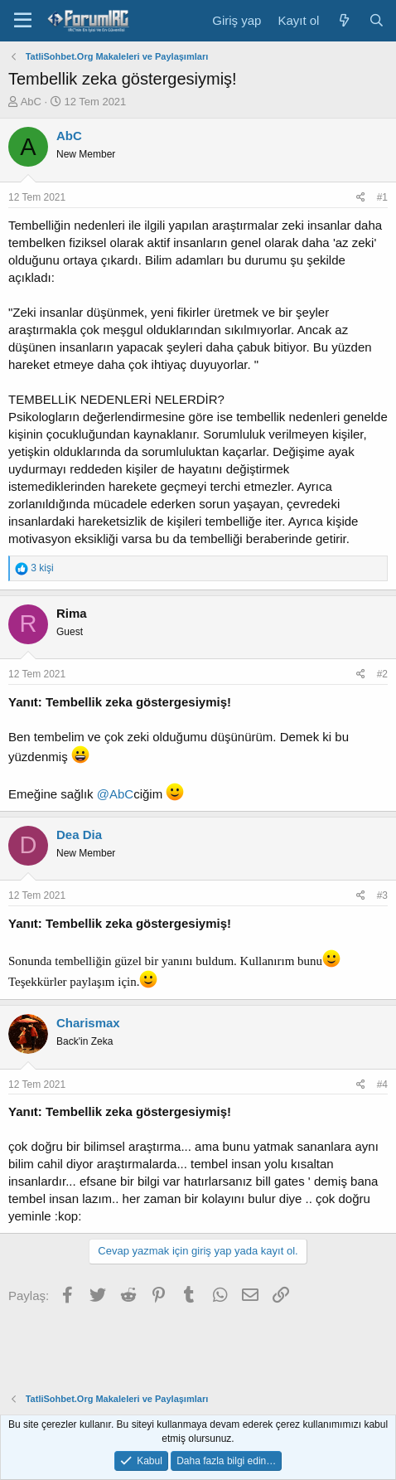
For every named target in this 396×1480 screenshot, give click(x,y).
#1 (382, 197)
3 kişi (42, 568)
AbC (31, 101)
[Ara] (376, 20)
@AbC (115, 794)
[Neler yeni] (343, 20)
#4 (382, 1084)
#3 (382, 895)
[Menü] (22, 20)
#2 (382, 674)
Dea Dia (79, 834)
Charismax (88, 1023)
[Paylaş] (360, 197)
